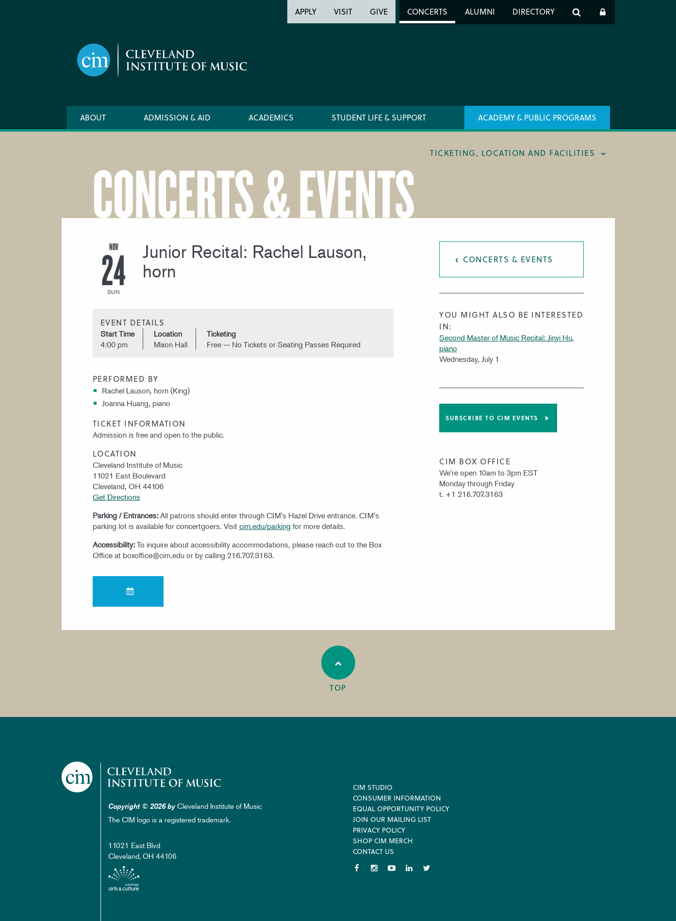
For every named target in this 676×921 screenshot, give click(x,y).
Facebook (357, 868)
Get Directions (116, 497)
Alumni (480, 11)
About (93, 117)
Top (338, 669)
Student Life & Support (378, 117)
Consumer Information (397, 798)
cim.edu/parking (265, 526)
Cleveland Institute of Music (142, 777)
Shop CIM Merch (383, 841)
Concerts (427, 11)
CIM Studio (373, 787)
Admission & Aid (177, 117)
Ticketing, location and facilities (512, 152)
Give (379, 11)
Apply (305, 11)
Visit (343, 11)
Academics (271, 117)
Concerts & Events (508, 259)
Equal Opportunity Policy (401, 808)
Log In (602, 12)
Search (576, 12)
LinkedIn (409, 868)
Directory (533, 11)
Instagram (374, 868)
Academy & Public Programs (537, 117)
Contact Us (373, 851)
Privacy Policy (379, 830)
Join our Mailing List (392, 819)
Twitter (426, 868)
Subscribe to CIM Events (491, 417)
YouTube (392, 868)
